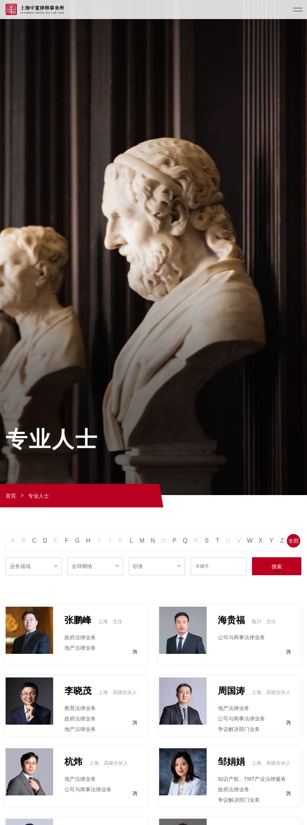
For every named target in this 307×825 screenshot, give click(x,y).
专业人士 (38, 496)
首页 (11, 496)
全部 (293, 541)
